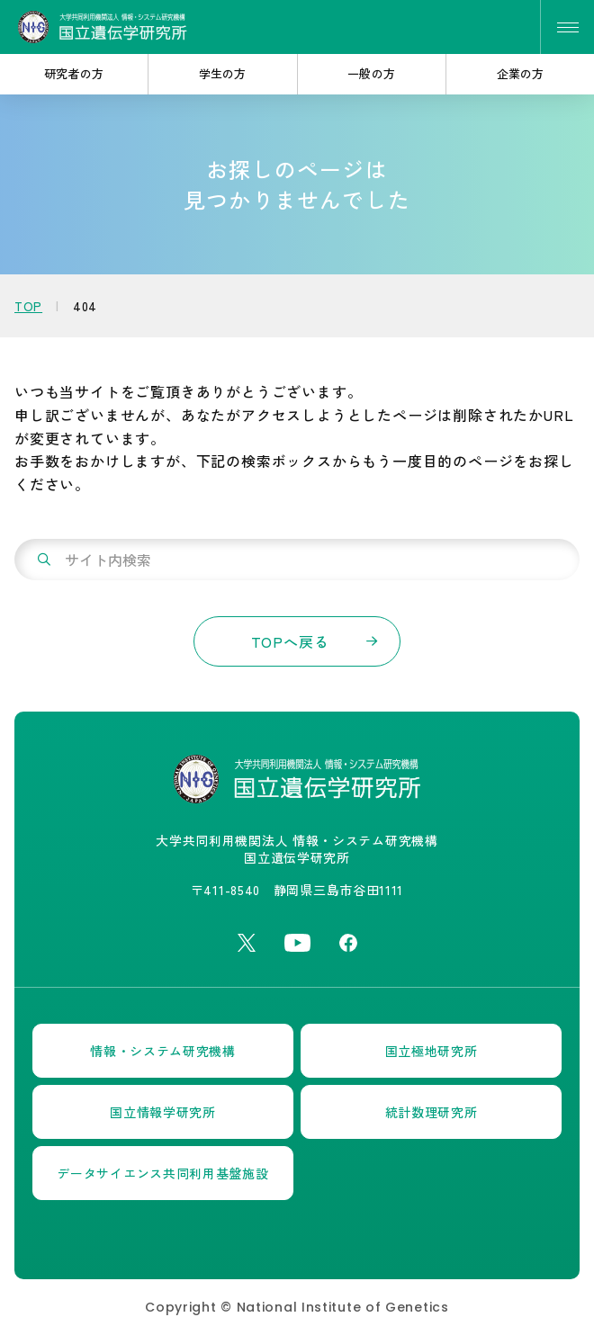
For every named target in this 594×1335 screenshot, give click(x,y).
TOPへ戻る (290, 641)
